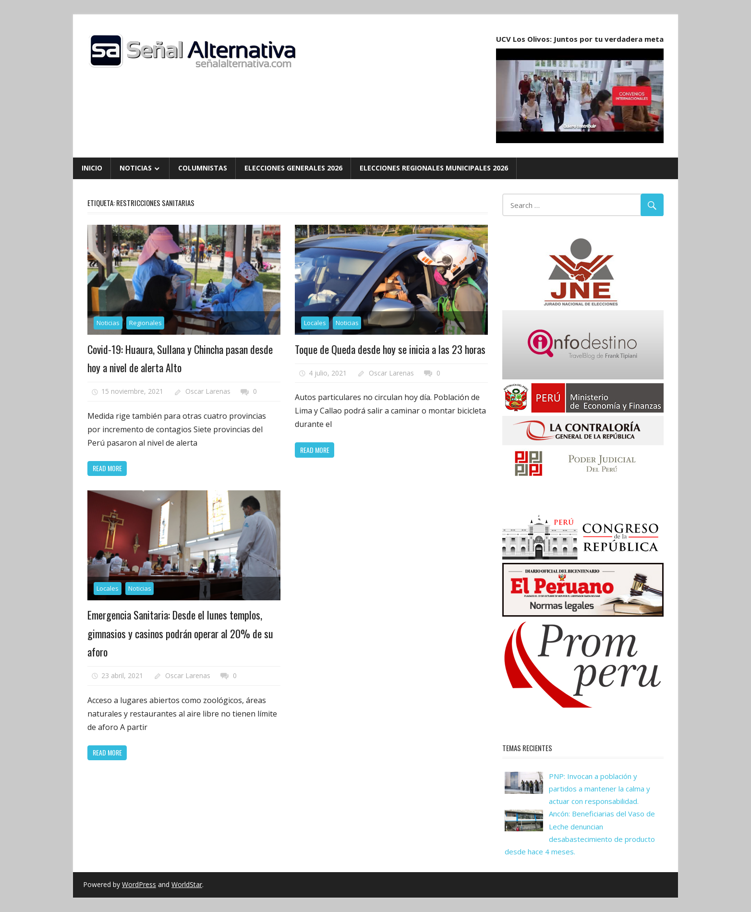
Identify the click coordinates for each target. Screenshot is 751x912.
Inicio (92, 167)
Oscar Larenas (207, 391)
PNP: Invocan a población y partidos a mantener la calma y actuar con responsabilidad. (599, 788)
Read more (107, 468)
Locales (315, 322)
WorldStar (186, 884)
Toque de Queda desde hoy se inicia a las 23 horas (390, 349)
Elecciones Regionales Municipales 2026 (434, 167)
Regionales (145, 322)
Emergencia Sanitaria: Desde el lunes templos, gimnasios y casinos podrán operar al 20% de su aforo (180, 633)
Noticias (136, 167)
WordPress (139, 884)
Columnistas (202, 167)
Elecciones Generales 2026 (293, 167)
